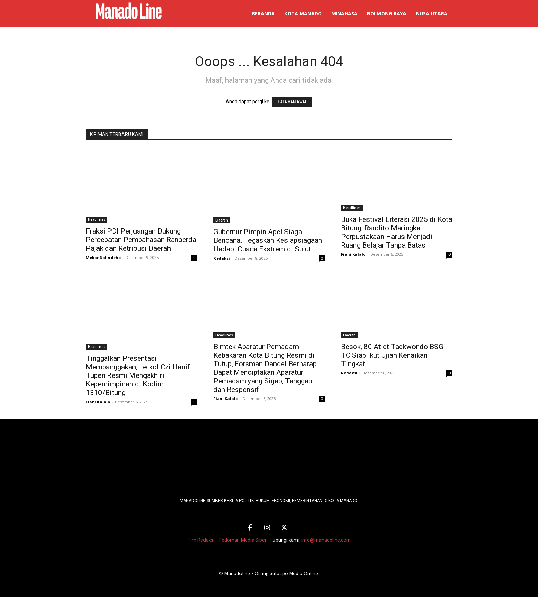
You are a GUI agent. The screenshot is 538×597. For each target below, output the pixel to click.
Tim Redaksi (201, 540)
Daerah (221, 220)
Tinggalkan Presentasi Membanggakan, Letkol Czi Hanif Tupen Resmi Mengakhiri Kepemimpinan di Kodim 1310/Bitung (138, 375)
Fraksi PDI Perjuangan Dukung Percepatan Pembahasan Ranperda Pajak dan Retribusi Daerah (141, 239)
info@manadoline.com (326, 540)
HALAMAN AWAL (292, 102)
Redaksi (221, 258)
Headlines (96, 219)
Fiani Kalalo (353, 254)
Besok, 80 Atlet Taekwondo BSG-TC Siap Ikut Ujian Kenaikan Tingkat (393, 355)
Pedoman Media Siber (243, 540)
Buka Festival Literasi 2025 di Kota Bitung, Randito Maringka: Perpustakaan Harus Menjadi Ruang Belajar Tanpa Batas (396, 232)
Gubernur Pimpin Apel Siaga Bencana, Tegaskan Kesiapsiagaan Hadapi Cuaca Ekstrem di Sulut (267, 240)
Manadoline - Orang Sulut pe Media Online (271, 573)
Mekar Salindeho (103, 257)
